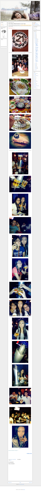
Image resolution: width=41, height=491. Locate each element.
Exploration (35, 73)
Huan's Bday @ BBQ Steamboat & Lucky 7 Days (36, 50)
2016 (35, 34)
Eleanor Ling (36, 23)
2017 (35, 33)
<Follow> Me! (29, 453)
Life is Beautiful (35, 75)
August (36, 42)
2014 (35, 36)
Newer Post (10, 482)
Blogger (24, 489)
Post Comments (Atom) (21, 484)
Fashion (35, 84)
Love (34, 82)
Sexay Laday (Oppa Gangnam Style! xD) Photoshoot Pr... (36, 45)
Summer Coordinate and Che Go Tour (36, 61)
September (36, 41)
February (36, 67)
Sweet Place (36, 59)
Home (20, 482)
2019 (35, 32)
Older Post (30, 482)
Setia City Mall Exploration (36, 47)
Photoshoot (35, 81)
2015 (35, 35)
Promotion (35, 83)
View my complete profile (36, 24)
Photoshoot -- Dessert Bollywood (36, 56)
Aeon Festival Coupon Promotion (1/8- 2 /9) (36, 54)
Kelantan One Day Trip (36, 58)
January (36, 68)
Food (10, 460)
